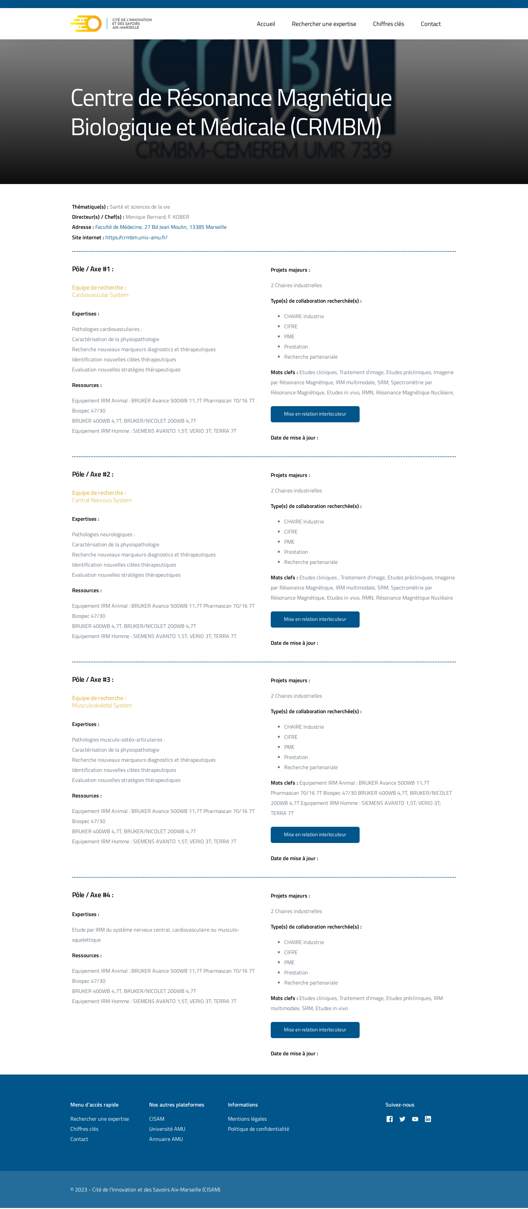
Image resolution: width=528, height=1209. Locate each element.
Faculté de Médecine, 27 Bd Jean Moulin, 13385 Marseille (161, 227)
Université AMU (167, 1130)
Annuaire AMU (166, 1140)
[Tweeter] (402, 1119)
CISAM (156, 1120)
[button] (315, 413)
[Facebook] (389, 1119)
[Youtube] (415, 1119)
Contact (79, 1140)
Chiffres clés (84, 1130)
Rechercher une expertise (99, 1120)
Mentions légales (247, 1120)
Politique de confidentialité (258, 1130)
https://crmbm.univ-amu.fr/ (136, 237)
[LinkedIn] (428, 1119)
